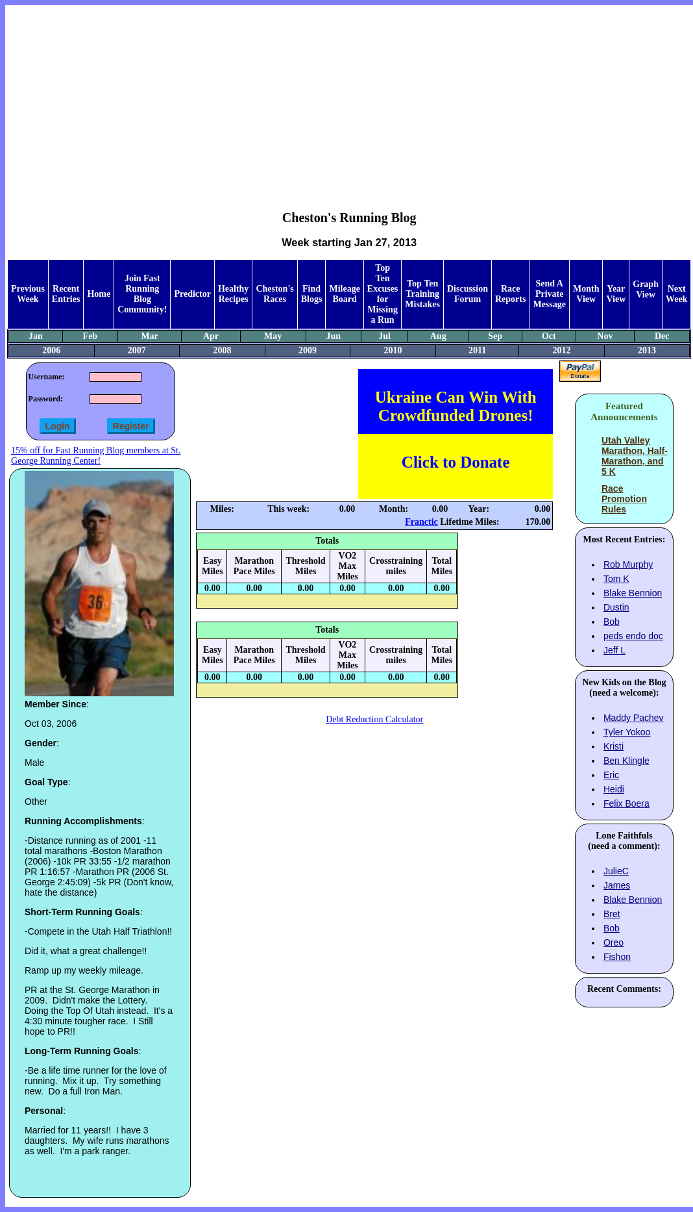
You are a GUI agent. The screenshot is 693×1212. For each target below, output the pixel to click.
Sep (495, 336)
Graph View (646, 289)
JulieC (616, 871)
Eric (611, 775)
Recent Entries (66, 294)
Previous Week (28, 294)
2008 (222, 350)
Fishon (617, 957)
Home (98, 294)
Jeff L (614, 650)
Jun (333, 336)
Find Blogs (311, 294)
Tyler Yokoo (626, 732)
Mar (149, 336)
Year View (616, 294)
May (273, 336)
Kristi (613, 746)
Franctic (421, 522)
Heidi (613, 789)
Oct (549, 336)
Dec (662, 336)
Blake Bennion (632, 593)
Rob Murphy (628, 564)
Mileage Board (344, 294)
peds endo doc (633, 636)
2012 (562, 350)
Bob (611, 621)
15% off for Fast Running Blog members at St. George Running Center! (95, 456)
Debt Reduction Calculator (374, 719)
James (616, 885)
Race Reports (510, 294)
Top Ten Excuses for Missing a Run (382, 294)
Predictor (192, 294)
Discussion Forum (467, 294)
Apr (211, 336)
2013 (647, 350)
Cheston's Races (274, 294)
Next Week (676, 294)
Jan (36, 336)
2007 (137, 350)
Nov (605, 336)
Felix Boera (626, 803)
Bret (611, 914)
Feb (90, 336)
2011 (477, 350)
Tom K (616, 579)
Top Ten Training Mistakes (422, 294)
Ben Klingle (626, 760)
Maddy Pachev (633, 718)
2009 (307, 350)
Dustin (616, 607)
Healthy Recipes (233, 294)
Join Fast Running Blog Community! (142, 293)
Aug (438, 336)
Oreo (613, 942)
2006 (51, 350)
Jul (384, 336)
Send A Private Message (549, 294)
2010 (393, 350)
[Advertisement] (349, 98)
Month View (586, 294)
